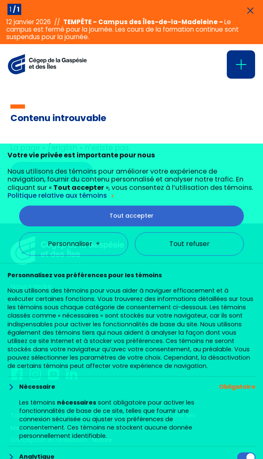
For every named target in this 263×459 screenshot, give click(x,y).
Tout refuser (189, 427)
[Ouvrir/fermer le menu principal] (241, 64)
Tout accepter (131, 400)
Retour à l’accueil (51, 171)
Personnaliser (74, 427)
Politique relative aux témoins (57, 379)
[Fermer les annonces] (250, 11)
